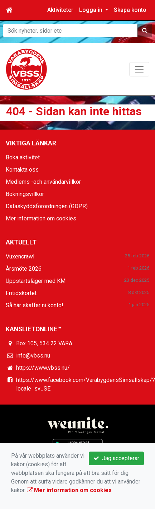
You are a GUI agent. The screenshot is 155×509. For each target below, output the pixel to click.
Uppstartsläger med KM (36, 280)
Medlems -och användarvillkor (43, 181)
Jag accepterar (116, 458)
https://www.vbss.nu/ (43, 367)
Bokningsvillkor (25, 194)
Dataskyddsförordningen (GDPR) (47, 206)
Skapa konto (130, 9)
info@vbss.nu (33, 355)
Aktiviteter (60, 9)
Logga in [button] (91, 9)
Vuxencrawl (20, 256)
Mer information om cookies (41, 218)
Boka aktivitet (23, 157)
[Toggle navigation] (139, 69)
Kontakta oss (22, 169)
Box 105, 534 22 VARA (44, 343)
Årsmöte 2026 (24, 268)
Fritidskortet (21, 293)
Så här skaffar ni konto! (34, 305)
